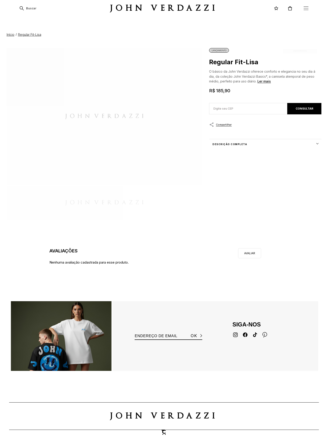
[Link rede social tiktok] (255, 335)
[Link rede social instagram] (235, 335)
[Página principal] (164, 8)
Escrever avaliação (249, 253)
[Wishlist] (276, 8)
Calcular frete (304, 108)
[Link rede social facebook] (245, 335)
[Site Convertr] (164, 432)
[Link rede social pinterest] (265, 335)
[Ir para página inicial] (10, 34)
